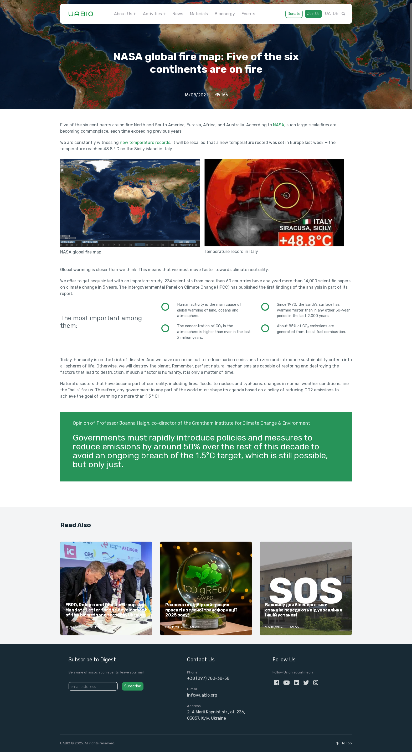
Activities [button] (152, 13)
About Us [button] (123, 13)
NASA (278, 124)
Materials (199, 13)
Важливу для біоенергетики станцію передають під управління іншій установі (303, 609)
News (177, 13)
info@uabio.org (202, 695)
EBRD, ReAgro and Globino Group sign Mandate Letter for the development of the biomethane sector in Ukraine (106, 609)
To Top (344, 743)
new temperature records (145, 142)
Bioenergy (225, 13)
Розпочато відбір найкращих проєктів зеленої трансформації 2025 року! (201, 609)
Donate (294, 14)
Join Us (313, 14)
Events (248, 13)
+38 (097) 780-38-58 (208, 678)
